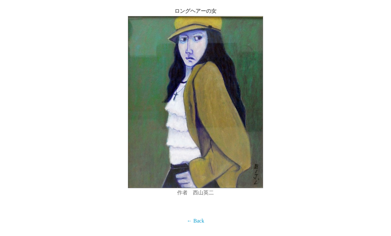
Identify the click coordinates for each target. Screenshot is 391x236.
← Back (195, 221)
